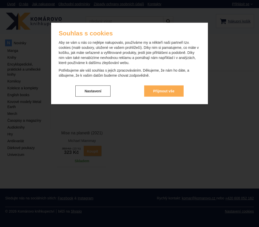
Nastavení (92, 91)
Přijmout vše (164, 91)
